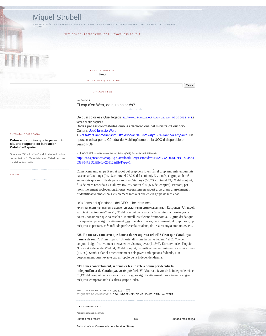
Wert (170, 294)
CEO (115, 294)
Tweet (102, 74)
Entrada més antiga (183, 318)
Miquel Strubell (57, 17)
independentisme (131, 294)
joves (149, 294)
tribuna (159, 294)
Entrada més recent (88, 318)
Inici (135, 318)
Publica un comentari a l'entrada (89, 313)
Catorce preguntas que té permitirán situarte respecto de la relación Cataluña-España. (37, 143)
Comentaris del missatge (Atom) (114, 326)
